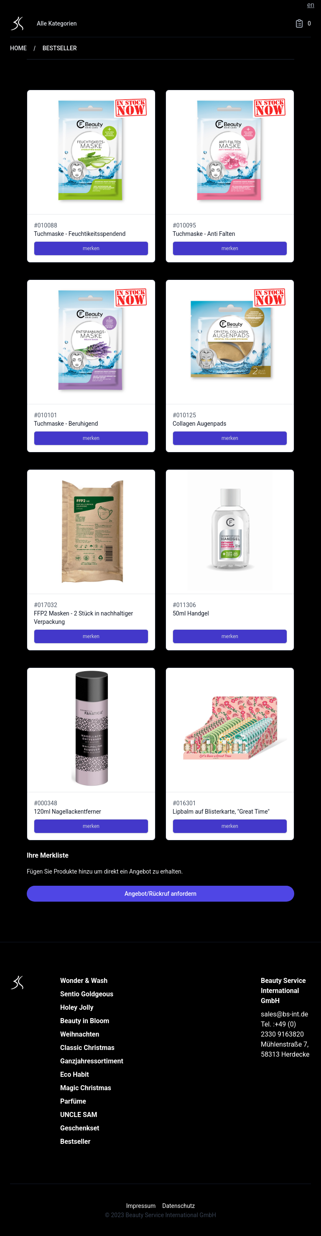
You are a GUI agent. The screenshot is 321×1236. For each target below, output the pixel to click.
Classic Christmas (87, 1048)
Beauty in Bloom (84, 1021)
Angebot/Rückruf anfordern (160, 893)
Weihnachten (79, 1034)
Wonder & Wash (83, 981)
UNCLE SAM (78, 1115)
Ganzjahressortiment (91, 1061)
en (310, 5)
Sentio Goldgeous (86, 994)
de (300, 5)
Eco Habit (74, 1074)
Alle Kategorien (57, 23)
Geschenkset (79, 1128)
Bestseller (75, 1141)
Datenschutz (178, 1205)
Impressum (140, 1205)
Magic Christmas (85, 1088)
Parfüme (73, 1101)
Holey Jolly (77, 1007)
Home (18, 48)
